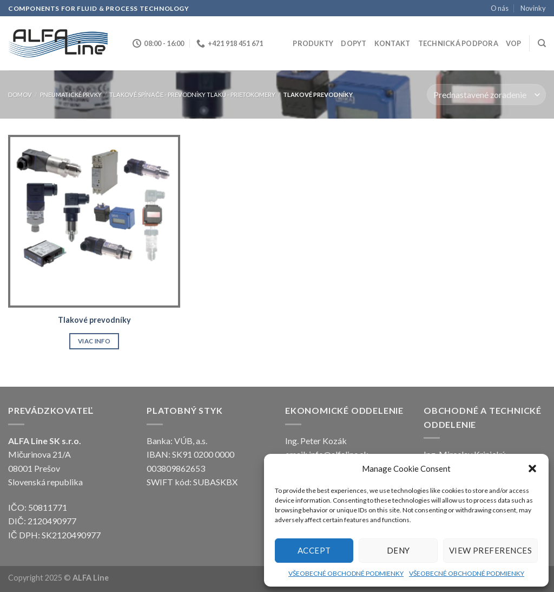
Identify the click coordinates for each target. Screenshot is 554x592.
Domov (20, 94)
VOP (514, 43)
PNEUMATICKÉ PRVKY (71, 94)
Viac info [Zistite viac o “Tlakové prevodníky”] (94, 340)
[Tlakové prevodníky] (94, 221)
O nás (500, 8)
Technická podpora (458, 43)
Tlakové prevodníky (94, 319)
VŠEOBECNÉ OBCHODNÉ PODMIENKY (346, 573)
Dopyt (353, 43)
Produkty (313, 43)
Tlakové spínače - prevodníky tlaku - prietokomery (192, 94)
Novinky (533, 8)
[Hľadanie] (542, 43)
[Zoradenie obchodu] (486, 94)
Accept (314, 550)
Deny (398, 550)
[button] (532, 468)
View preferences (490, 550)
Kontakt (392, 43)
